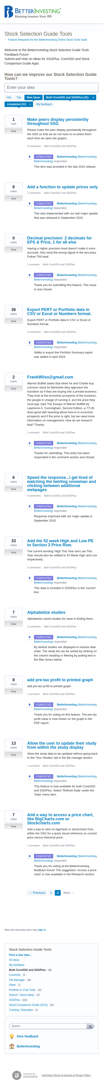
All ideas (14, 960)
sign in (42, 929)
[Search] (90, 1026)
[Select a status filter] (19, 104)
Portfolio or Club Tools (22, 990)
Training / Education (21, 1010)
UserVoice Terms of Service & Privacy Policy (66, 1075)
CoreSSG (15, 975)
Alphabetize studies (46, 612)
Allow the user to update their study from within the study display (61, 745)
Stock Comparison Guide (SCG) (28, 1005)
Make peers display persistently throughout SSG (58, 121)
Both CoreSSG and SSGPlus (60, 146)
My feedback (44, 104)
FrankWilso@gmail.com (50, 377)
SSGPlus (14, 1000)
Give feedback (27, 1036)
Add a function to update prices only (62, 187)
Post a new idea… (20, 955)
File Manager (17, 980)
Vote (13, 131)
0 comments (34, 146)
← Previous (37, 893)
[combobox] (49, 1026)
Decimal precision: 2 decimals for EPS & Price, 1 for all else (59, 240)
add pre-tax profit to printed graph (60, 680)
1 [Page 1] (51, 893)
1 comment (33, 264)
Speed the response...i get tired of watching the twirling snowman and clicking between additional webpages (61, 483)
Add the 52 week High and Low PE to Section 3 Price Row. (60, 543)
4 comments (34, 332)
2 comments (34, 192)
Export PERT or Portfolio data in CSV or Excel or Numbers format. (59, 311)
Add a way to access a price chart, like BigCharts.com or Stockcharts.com (60, 819)
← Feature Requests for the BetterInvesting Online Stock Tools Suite (46, 39)
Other (12, 985)
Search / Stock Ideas (21, 995)
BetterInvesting (28, 1046)
